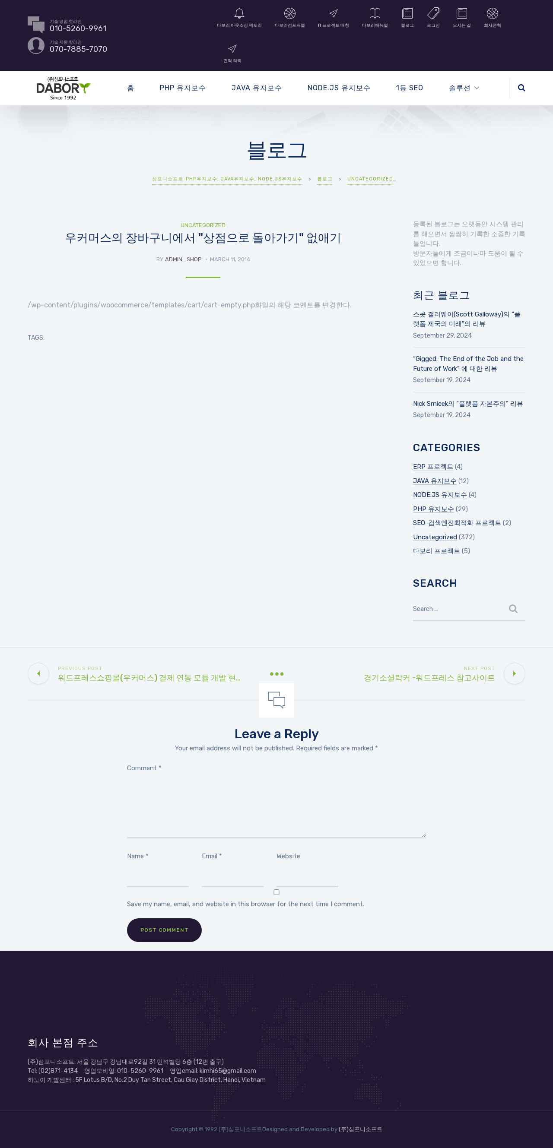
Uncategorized (203, 225)
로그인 (433, 17)
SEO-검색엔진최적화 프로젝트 (457, 523)
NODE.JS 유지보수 (339, 88)
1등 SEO (409, 88)
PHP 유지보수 (183, 88)
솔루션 (460, 88)
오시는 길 (462, 17)
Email (212, 856)
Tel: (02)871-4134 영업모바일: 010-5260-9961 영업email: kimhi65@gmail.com (142, 1071)
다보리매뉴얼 (375, 17)
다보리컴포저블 (290, 17)
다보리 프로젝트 (436, 551)
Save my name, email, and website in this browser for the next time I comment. (245, 904)
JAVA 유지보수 (257, 88)
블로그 (407, 17)
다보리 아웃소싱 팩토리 (239, 17)
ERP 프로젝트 (433, 467)
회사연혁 (492, 17)
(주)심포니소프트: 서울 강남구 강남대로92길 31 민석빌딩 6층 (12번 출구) (126, 1062)
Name (138, 856)
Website (288, 856)
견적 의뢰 (232, 52)
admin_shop (183, 259)
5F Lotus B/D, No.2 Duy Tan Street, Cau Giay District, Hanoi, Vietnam (170, 1080)
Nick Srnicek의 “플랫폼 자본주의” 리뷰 (468, 404)
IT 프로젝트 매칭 (333, 17)
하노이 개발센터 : (51, 1080)
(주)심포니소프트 (360, 1129)
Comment (144, 768)
